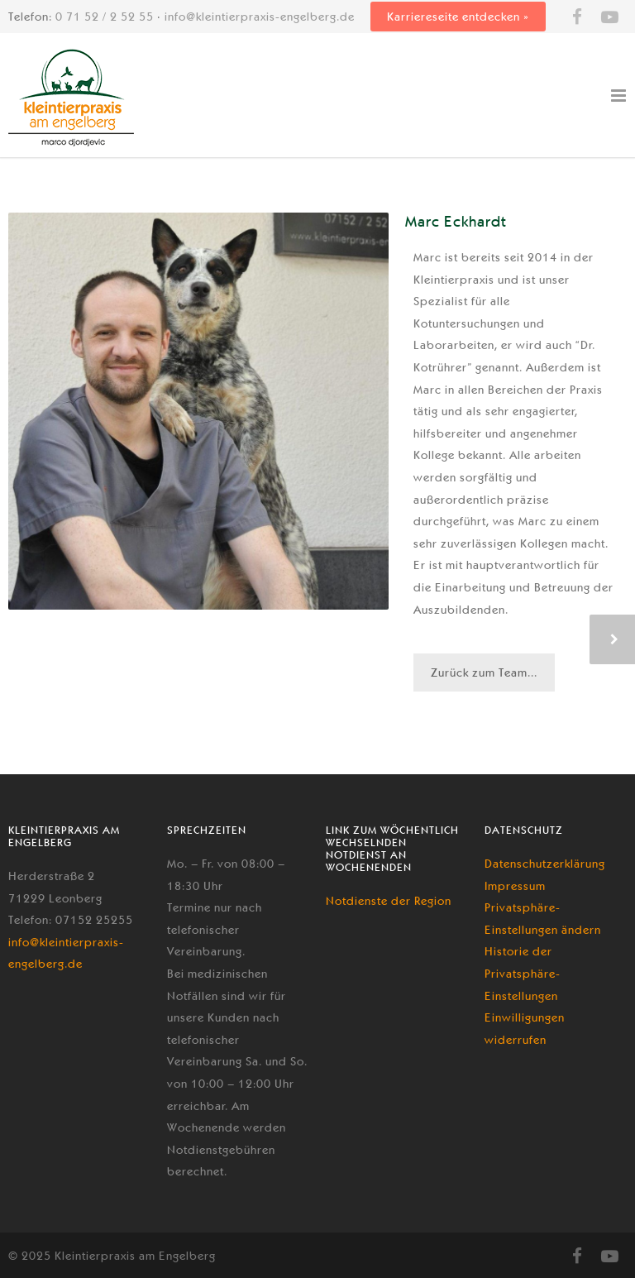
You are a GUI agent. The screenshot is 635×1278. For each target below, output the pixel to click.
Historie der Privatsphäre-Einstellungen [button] (523, 973)
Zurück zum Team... (484, 672)
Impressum (515, 886)
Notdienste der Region (388, 900)
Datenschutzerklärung (545, 863)
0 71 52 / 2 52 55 (104, 16)
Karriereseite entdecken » (458, 16)
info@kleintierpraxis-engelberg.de (260, 16)
